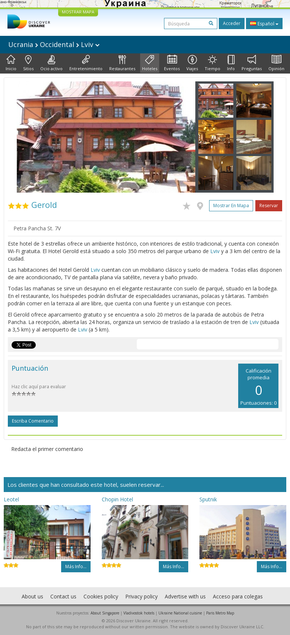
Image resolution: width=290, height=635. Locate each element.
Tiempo (212, 63)
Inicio (11, 63)
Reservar (268, 205)
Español (264, 23)
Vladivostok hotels (138, 613)
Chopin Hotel (117, 499)
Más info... (75, 566)
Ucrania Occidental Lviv (54, 44)
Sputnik (208, 499)
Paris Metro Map (220, 613)
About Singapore (105, 613)
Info (231, 63)
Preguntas (252, 63)
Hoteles (149, 63)
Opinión (276, 63)
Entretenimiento (86, 63)
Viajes (192, 63)
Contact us (63, 596)
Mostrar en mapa (231, 205)
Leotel (11, 499)
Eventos (172, 63)
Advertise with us (185, 596)
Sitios (28, 63)
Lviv (215, 251)
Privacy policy (141, 596)
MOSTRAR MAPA (78, 12)
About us (32, 596)
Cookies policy (100, 596)
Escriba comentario (33, 421)
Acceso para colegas (238, 596)
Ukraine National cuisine (180, 613)
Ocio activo (51, 63)
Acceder (231, 23)
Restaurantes (122, 63)
